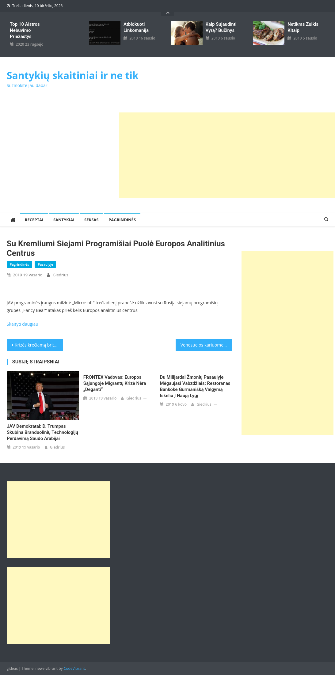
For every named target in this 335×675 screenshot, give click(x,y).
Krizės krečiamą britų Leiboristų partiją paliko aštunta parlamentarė (39, 345)
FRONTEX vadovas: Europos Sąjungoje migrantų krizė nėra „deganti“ (114, 383)
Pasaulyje (45, 264)
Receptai (34, 219)
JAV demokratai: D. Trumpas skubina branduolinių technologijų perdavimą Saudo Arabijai (42, 432)
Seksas (91, 219)
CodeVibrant (74, 668)
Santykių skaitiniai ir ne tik (73, 75)
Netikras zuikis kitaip (302, 27)
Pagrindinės (122, 219)
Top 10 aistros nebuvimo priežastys (25, 30)
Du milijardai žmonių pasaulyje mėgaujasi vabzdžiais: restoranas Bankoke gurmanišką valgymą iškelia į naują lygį (195, 386)
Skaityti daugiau (22, 324)
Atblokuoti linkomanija (136, 27)
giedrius (60, 275)
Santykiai (63, 219)
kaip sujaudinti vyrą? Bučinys (221, 27)
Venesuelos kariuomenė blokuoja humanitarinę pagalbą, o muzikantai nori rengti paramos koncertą (206, 345)
